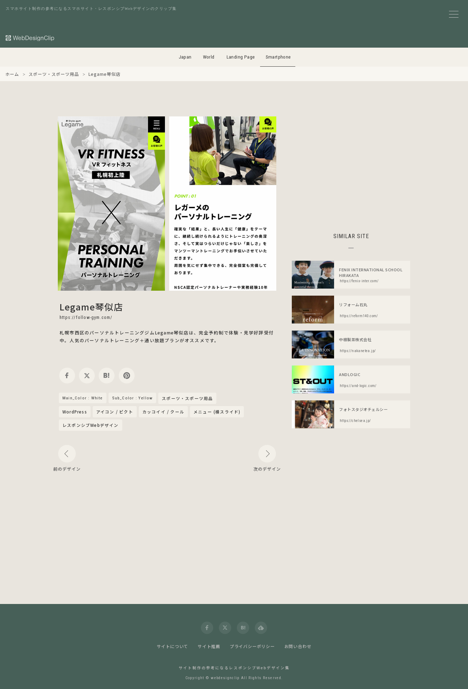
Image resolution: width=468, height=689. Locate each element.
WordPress (74, 412)
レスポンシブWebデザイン (90, 425)
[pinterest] (127, 375)
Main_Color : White (82, 397)
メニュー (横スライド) (216, 412)
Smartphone (278, 57)
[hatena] (107, 375)
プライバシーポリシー (252, 646)
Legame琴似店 (91, 306)
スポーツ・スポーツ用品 (187, 398)
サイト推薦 (209, 646)
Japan (185, 57)
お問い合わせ (298, 646)
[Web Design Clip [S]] (30, 38)
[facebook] (67, 375)
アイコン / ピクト (114, 412)
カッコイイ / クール (163, 412)
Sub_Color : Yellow (132, 397)
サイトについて (173, 646)
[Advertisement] (351, 165)
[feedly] (261, 628)
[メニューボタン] (454, 14)
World (209, 57)
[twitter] (87, 375)
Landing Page (241, 57)
